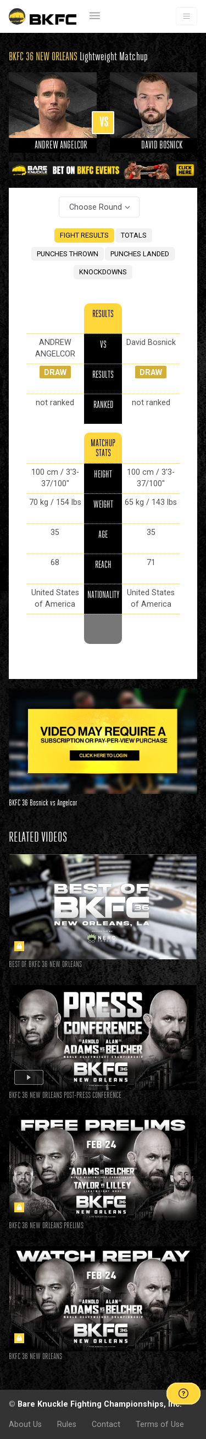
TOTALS (134, 235)
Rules (66, 1424)
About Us (25, 1424)
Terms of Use (160, 1424)
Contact (106, 1424)
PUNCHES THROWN (67, 254)
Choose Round (95, 207)
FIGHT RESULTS (84, 235)
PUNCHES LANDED (139, 254)
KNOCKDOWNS (103, 272)
